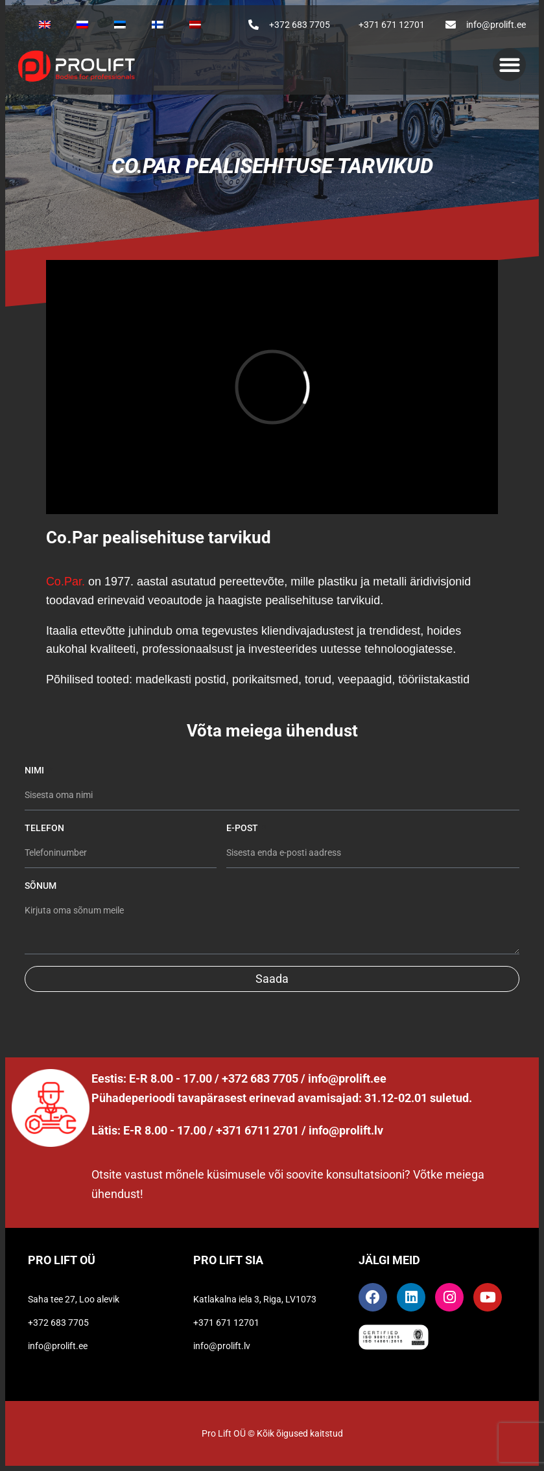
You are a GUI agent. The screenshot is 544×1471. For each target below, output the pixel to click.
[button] (509, 64)
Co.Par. (65, 581)
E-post (243, 828)
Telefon (44, 828)
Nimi (35, 770)
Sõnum (40, 885)
